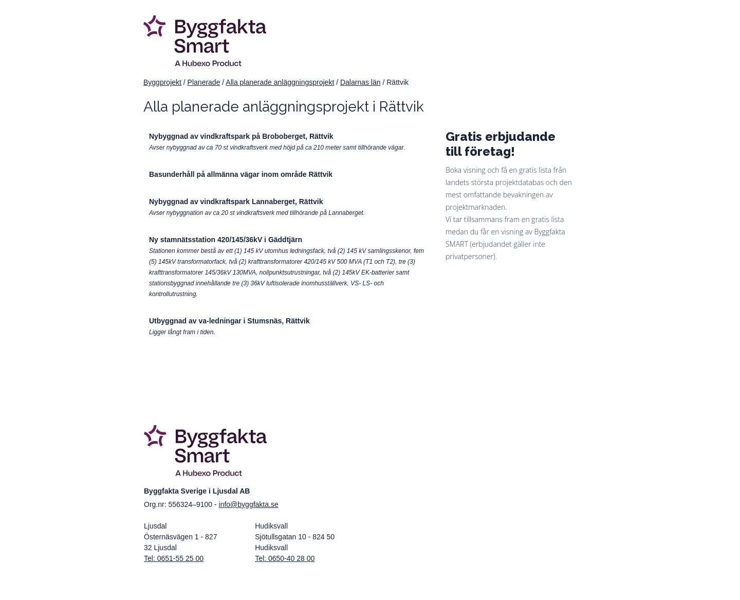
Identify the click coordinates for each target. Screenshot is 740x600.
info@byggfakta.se (249, 504)
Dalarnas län (360, 82)
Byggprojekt (162, 82)
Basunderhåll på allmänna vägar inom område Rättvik (240, 174)
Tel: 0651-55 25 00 (173, 558)
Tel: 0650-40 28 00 (284, 558)
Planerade (204, 82)
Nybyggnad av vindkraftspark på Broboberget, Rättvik (241, 136)
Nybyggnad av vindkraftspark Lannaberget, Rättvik (236, 201)
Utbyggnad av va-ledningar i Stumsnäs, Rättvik (229, 321)
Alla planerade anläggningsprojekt (280, 82)
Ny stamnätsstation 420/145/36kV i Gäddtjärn (225, 239)
